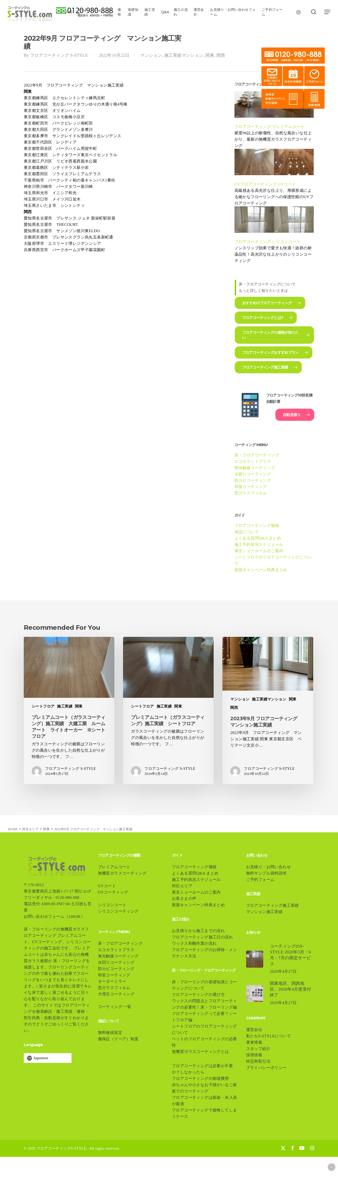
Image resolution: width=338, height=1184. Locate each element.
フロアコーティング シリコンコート (267, 242)
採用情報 (254, 1055)
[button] (327, 12)
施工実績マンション (183, 55)
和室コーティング (250, 487)
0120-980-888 (67, 897)
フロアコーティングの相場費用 (200, 1078)
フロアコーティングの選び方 (198, 994)
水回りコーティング (116, 962)
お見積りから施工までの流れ (198, 931)
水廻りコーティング (252, 474)
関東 (209, 55)
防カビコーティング (252, 480)
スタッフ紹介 (258, 1049)
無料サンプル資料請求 (266, 873)
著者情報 (254, 1042)
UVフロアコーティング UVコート (265, 184)
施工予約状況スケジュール (258, 544)
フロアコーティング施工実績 (272, 905)
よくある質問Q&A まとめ (257, 538)
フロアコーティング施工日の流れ (202, 937)
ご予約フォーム (260, 879)
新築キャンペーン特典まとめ (260, 570)
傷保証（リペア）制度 (120, 1039)
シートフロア (43, 706)
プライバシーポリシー (266, 1068)
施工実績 (64, 706)
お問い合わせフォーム (44, 916)
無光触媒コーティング (254, 468)
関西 (221, 55)
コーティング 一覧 (115, 1007)
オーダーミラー (112, 981)
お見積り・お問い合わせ (268, 867)
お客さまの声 (184, 898)
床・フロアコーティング (256, 455)
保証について (246, 532)
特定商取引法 (258, 1061)
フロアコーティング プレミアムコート (269, 127)
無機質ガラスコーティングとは (200, 1051)
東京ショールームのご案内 (258, 551)
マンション (151, 55)
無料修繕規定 (110, 1032)
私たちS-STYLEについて (268, 1036)
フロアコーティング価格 (256, 525)
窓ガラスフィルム (250, 493)
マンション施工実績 (264, 912)
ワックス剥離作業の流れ (194, 943)
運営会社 (254, 1030)
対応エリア (182, 886)
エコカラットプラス (252, 461)
